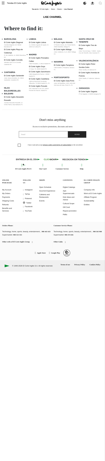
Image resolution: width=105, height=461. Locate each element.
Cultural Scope (68, 203)
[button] (3, 3)
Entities (87, 205)
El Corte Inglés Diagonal (13, 42)
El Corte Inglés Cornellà (13, 60)
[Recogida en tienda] (75, 159)
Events (42, 201)
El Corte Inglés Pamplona (64, 65)
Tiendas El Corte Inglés (17, 3)
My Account (6, 190)
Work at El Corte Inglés (93, 193)
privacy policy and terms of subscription (57, 145)
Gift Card (66, 207)
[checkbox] (19, 145)
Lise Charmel (52, 17)
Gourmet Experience (47, 191)
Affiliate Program (90, 197)
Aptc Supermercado (68, 192)
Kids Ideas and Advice (68, 198)
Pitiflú (65, 214)
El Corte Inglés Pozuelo (38, 86)
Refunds (5, 205)
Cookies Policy (94, 265)
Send (77, 134)
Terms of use (65, 265)
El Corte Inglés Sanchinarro (39, 72)
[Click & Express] (28, 159)
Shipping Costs (8, 201)
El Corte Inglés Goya (37, 66)
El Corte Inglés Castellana (39, 79)
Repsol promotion (69, 211)
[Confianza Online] (66, 253)
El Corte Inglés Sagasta (88, 91)
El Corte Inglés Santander (14, 76)
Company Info (89, 190)
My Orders (6, 193)
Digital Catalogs (69, 187)
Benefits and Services (7, 209)
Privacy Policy (79, 265)
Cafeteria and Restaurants (44, 195)
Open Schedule (45, 187)
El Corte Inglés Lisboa (37, 42)
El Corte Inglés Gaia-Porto (64, 81)
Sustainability (89, 201)
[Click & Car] (51, 159)
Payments (6, 197)
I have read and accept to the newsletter (55, 145)
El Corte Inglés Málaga (63, 49)
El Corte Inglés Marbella (63, 42)
